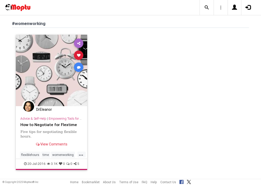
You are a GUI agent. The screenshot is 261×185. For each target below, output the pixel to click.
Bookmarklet (91, 182)
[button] (207, 7)
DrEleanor (44, 109)
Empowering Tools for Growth (69, 118)
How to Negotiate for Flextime (48, 124)
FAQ (144, 182)
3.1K (52, 164)
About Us (109, 182)
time (46, 155)
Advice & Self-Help (33, 118)
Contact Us (168, 182)
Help (154, 182)
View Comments (51, 144)
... (81, 154)
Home (74, 182)
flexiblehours (30, 155)
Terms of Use (128, 182)
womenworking (63, 155)
